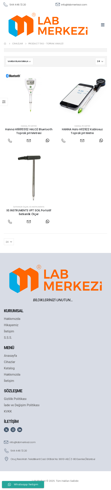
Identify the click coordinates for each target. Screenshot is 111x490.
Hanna (24, 126)
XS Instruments (36, 206)
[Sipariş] (19, 61)
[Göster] (100, 61)
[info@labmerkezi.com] (71, 4)
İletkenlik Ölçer (20, 206)
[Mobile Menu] (104, 24)
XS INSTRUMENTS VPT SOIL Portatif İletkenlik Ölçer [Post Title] (28, 212)
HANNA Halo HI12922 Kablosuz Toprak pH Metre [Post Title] (82, 131)
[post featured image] (29, 96)
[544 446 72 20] (14, 4)
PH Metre (32, 126)
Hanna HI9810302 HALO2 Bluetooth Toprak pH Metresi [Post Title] (28, 131)
